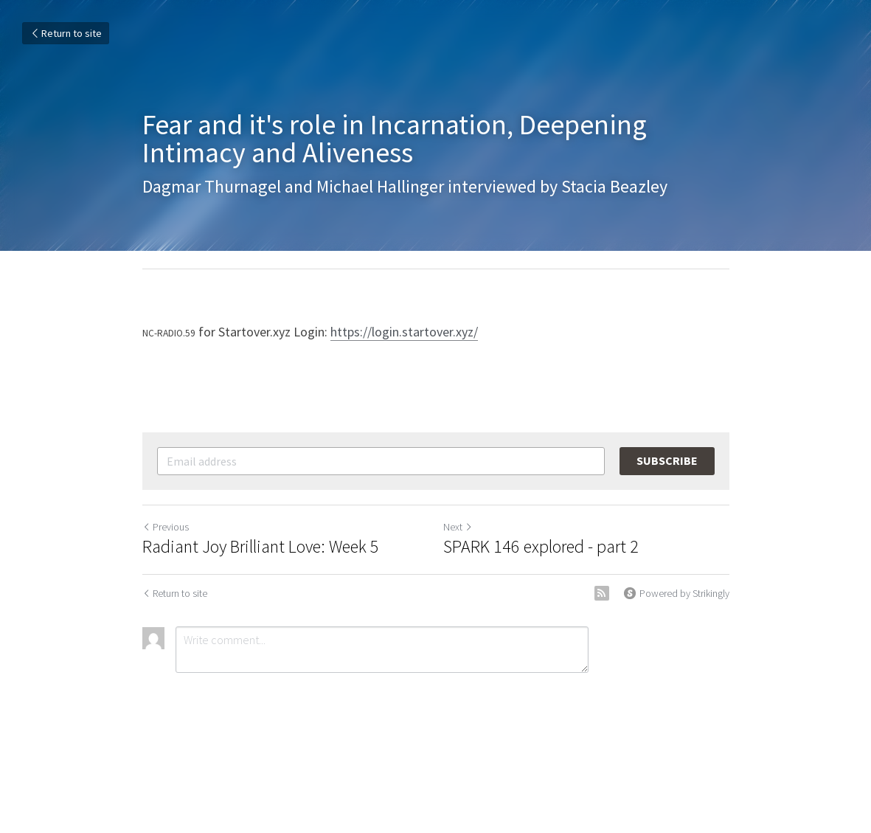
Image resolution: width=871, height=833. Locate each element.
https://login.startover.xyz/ (404, 331)
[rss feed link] (601, 593)
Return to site (66, 33)
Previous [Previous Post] (165, 526)
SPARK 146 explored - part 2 (541, 547)
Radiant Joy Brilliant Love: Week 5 (260, 547)
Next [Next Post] (458, 526)
